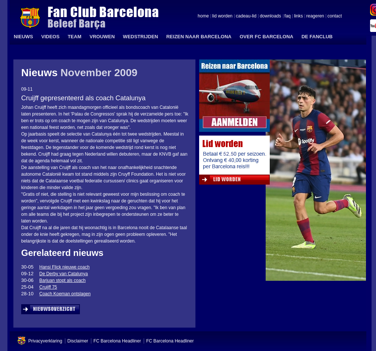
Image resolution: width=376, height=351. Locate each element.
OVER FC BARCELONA (266, 36)
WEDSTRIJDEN (140, 36)
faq (288, 16)
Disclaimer (77, 341)
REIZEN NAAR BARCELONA (198, 36)
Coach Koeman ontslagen (65, 293)
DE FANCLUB (317, 36)
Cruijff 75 (48, 287)
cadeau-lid (246, 16)
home (203, 16)
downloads (270, 16)
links (298, 16)
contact (334, 16)
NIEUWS (23, 36)
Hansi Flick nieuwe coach (64, 267)
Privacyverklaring (45, 341)
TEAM (74, 36)
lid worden (222, 16)
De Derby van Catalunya (63, 273)
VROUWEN (102, 36)
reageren (315, 16)
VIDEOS (50, 36)
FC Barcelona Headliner (117, 341)
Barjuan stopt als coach (62, 280)
